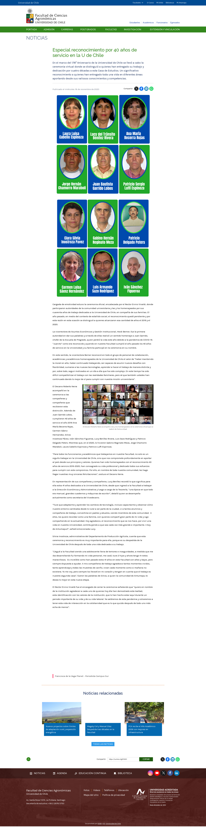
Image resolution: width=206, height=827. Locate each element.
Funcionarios (162, 23)
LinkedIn (146, 88)
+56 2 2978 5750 (56, 804)
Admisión (49, 29)
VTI (104, 824)
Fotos (86, 790)
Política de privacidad (113, 795)
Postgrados (88, 29)
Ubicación (123, 790)
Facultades (137, 3)
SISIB (99, 824)
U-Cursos (150, 3)
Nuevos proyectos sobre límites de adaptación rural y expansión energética (61, 729)
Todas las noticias (103, 745)
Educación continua (90, 773)
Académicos (148, 23)
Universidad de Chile (113, 824)
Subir (28, 759)
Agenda (60, 773)
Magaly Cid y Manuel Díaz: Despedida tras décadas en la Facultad (101, 729)
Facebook (141, 88)
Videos (96, 790)
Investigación (132, 29)
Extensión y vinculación (165, 29)
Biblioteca (123, 773)
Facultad (111, 29)
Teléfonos (109, 790)
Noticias (36, 38)
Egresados (175, 23)
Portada (31, 29)
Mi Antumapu (181, 3)
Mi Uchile (159, 3)
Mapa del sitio (91, 795)
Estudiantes (135, 23)
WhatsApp (151, 88)
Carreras (67, 29)
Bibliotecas (170, 3)
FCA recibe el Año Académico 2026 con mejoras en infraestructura (142, 729)
